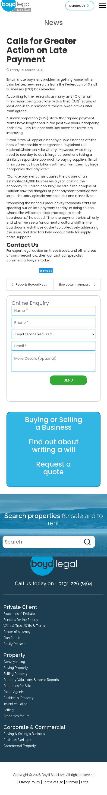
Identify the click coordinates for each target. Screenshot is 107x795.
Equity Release (14, 644)
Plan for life (11, 638)
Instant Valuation (15, 704)
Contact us (80, 6)
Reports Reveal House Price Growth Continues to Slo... (32, 284)
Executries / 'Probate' (19, 614)
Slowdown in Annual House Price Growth (79, 284)
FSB (83, 145)
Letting (8, 710)
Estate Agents (13, 692)
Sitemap (72, 782)
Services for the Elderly (20, 620)
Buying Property (15, 668)
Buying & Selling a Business (24, 734)
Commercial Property (19, 746)
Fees (84, 782)
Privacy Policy (29, 782)
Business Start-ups (17, 740)
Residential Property (18, 698)
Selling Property (15, 674)
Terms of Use (53, 782)
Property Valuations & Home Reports (31, 680)
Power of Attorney (17, 632)
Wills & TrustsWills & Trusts (24, 626)
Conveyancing (14, 662)
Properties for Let (16, 716)
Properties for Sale (17, 686)
